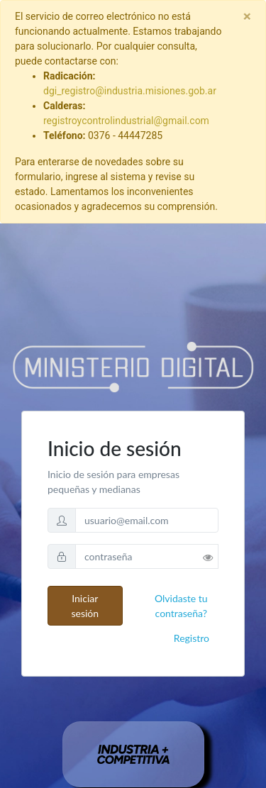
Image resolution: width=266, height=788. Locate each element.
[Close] (247, 17)
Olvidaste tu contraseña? (181, 605)
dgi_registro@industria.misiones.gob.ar (129, 90)
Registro (191, 638)
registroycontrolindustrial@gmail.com (126, 120)
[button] (210, 554)
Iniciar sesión (85, 605)
